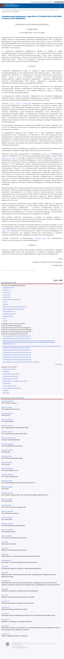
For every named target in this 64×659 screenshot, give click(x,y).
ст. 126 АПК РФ (5, 619)
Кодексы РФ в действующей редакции (14, 285)
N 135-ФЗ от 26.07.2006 (7, 474)
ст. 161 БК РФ (4, 589)
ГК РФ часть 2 (7, 292)
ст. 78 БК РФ (4, 572)
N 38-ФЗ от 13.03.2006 (7, 450)
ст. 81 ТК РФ (4, 566)
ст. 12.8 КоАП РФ (5, 580)
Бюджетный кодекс (8, 287)
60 (14, 158)
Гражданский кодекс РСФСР (11, 373)
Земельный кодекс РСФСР (10, 378)
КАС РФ (5, 301)
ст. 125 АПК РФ (5, 633)
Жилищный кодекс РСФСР (10, 376)
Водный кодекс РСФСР (9, 369)
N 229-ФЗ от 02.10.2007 (7, 523)
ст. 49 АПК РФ (5, 625)
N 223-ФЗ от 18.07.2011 (7, 493)
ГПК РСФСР (6, 371)
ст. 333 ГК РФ (4, 542)
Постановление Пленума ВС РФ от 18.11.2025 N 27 (17, 350)
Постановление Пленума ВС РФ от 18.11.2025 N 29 (17, 359)
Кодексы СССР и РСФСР (10, 367)
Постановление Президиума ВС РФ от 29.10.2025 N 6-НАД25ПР (21, 362)
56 (11, 158)
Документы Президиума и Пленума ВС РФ (15, 333)
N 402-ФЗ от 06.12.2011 (7, 468)
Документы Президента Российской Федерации (17, 327)
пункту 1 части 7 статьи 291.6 (20, 103)
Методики (5, 178)
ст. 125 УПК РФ (5, 607)
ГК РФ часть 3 (7, 294)
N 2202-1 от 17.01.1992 (6, 499)
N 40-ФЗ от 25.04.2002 (7, 413)
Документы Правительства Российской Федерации (18, 329)
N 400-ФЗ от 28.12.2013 (7, 401)
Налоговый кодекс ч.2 (9, 313)
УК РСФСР (6, 390)
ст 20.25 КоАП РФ (6, 560)
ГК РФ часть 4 (7, 297)
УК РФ (4, 318)
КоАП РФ (5, 304)
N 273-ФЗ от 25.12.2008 (7, 444)
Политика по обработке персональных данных (20, 647)
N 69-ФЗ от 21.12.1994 (6, 407)
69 (19, 158)
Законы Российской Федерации (12, 325)
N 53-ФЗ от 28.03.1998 (7, 529)
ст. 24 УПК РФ (5, 613)
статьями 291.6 (40, 238)
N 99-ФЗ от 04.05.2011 (6, 480)
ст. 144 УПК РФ (5, 601)
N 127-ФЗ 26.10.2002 (6, 505)
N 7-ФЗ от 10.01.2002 (6, 456)
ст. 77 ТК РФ (4, 595)
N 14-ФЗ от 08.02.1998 (7, 486)
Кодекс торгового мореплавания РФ (13, 309)
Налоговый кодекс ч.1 (9, 311)
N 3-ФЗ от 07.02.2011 (6, 462)
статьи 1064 (58, 158)
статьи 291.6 (6, 231)
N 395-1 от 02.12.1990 (6, 535)
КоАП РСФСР (6, 383)
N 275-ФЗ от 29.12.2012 (7, 431)
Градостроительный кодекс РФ (12, 299)
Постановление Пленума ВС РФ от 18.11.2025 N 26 (17, 357)
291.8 (48, 238)
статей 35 (5, 158)
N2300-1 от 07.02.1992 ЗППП (8, 437)
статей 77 (45, 154)
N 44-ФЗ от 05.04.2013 (7, 517)
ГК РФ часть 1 (6, 290)
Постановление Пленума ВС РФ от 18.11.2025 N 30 (17, 352)
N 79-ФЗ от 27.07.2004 (7, 425)
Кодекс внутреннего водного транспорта (15, 306)
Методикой (13, 200)
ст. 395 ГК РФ (4, 554)
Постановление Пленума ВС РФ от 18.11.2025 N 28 (17, 354)
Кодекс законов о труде (10, 385)
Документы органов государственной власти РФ (17, 331)
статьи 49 (46, 77)
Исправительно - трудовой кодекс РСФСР (15, 381)
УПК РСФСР (6, 393)
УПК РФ (5, 321)
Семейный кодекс (8, 316)
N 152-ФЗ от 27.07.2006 (7, 511)
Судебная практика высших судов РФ (14, 323)
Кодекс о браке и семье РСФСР (12, 388)
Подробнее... (59, 364)
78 (50, 154)
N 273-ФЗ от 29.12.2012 (7, 419)
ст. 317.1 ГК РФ (4, 548)
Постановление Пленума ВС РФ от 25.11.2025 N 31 (17, 336)
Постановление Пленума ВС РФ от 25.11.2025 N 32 (17, 338)
